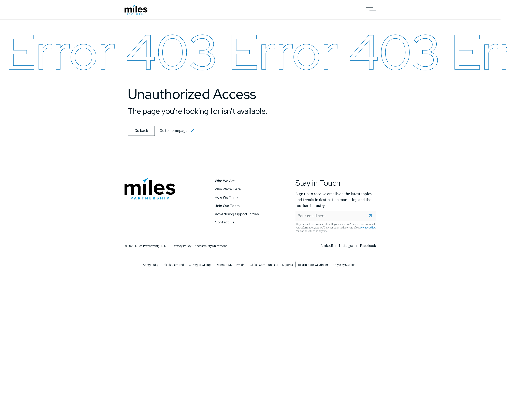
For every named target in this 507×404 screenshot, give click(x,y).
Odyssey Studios (344, 264)
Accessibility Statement (210, 246)
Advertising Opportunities (237, 213)
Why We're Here (228, 188)
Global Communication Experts (271, 264)
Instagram (348, 245)
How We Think (226, 197)
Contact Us (224, 222)
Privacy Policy (181, 246)
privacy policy (367, 227)
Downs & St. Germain (230, 264)
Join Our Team (227, 205)
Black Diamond (173, 264)
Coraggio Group (200, 264)
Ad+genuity (150, 264)
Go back (141, 130)
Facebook (368, 245)
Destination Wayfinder (313, 264)
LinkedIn (328, 245)
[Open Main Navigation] (371, 10)
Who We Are (225, 180)
